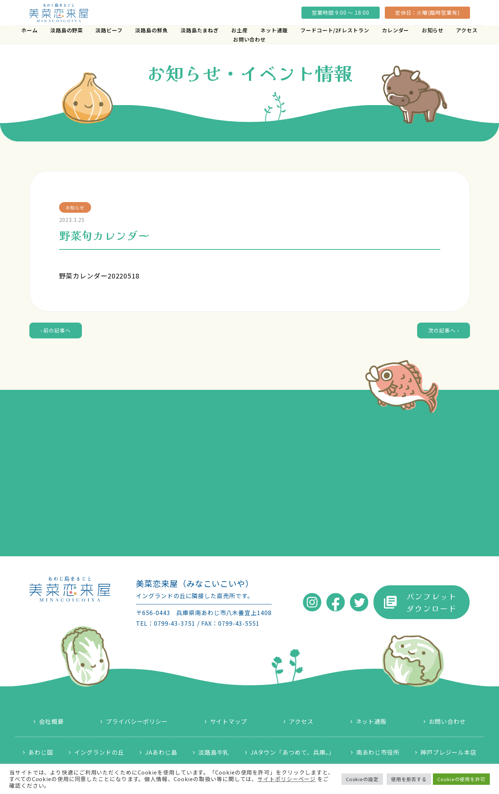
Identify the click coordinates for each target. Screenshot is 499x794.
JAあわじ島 (161, 752)
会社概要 (51, 721)
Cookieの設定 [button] (362, 779)
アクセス (467, 30)
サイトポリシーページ (286, 779)
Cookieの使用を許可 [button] (461, 779)
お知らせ (433, 30)
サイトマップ (228, 721)
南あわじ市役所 (377, 752)
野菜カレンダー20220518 (99, 275)
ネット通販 (274, 30)
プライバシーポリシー (137, 721)
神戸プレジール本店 (448, 752)
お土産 (239, 30)
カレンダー (395, 30)
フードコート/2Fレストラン (334, 30)
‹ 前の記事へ (55, 330)
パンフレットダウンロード (431, 602)
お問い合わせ (249, 39)
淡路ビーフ (109, 30)
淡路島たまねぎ (200, 30)
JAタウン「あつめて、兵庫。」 (292, 752)
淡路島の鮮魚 (151, 30)
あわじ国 (40, 752)
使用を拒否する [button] (409, 779)
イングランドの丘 (99, 752)
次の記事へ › (443, 330)
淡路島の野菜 (66, 30)
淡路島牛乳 (213, 752)
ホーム (29, 30)
